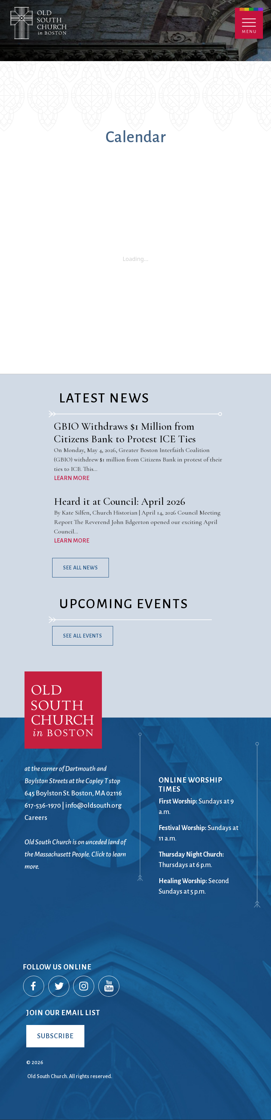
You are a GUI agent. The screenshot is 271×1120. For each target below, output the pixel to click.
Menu (249, 23)
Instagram (84, 986)
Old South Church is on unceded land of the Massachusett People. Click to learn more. (75, 854)
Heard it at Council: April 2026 (119, 501)
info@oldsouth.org (93, 805)
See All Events (82, 636)
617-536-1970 (43, 805)
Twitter (59, 986)
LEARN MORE (71, 478)
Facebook (34, 986)
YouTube (109, 986)
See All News (80, 567)
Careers (36, 817)
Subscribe (55, 1036)
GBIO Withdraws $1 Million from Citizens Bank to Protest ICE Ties (125, 432)
